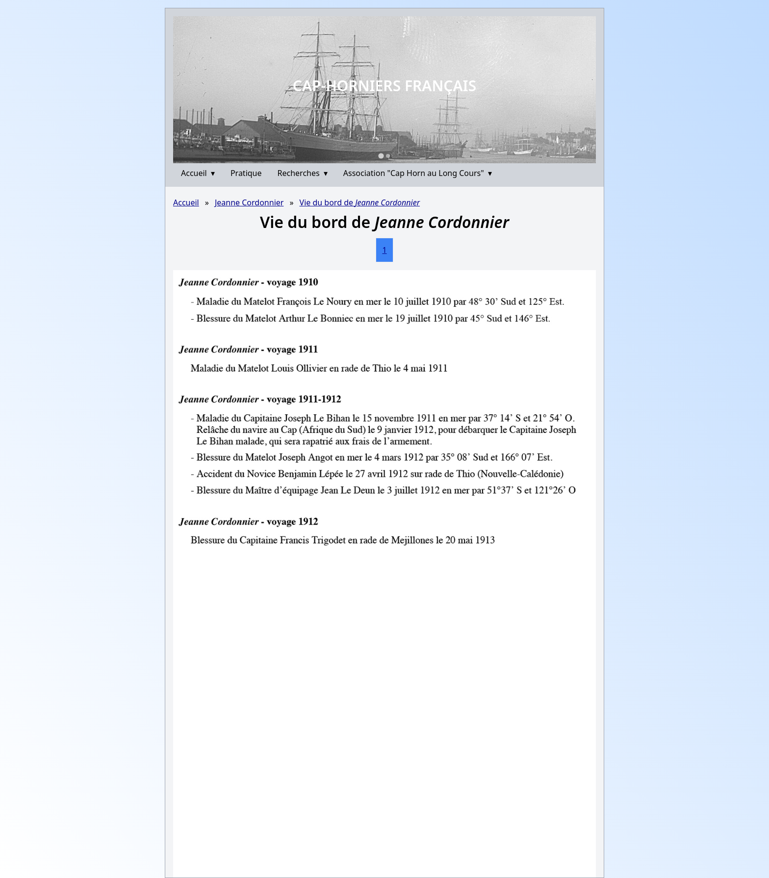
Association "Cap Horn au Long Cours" (417, 173)
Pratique (246, 173)
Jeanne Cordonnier (249, 202)
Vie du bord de (360, 202)
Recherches (303, 173)
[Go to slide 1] (381, 155)
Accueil (198, 173)
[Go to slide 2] (388, 156)
